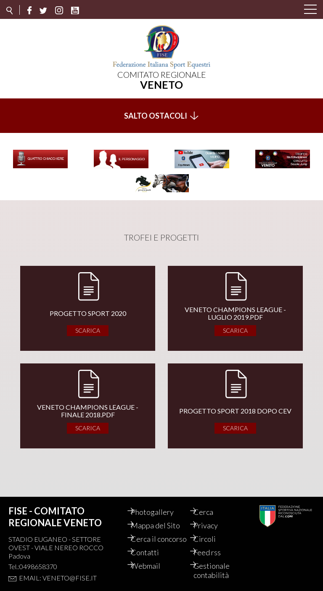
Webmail (152, 566)
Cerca (210, 503)
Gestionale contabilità (219, 571)
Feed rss (214, 553)
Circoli (212, 530)
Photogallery (159, 503)
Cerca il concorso (152, 535)
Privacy (213, 517)
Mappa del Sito (162, 517)
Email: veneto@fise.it (58, 569)
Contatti (152, 553)
